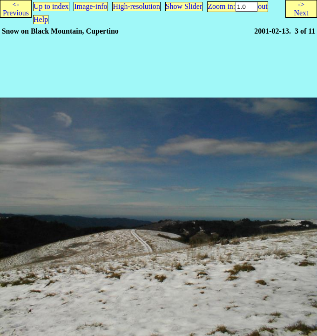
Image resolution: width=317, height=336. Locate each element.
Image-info (90, 6)
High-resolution (136, 6)
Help (41, 19)
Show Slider (184, 6)
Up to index (51, 6)
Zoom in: (221, 6)
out (262, 6)
